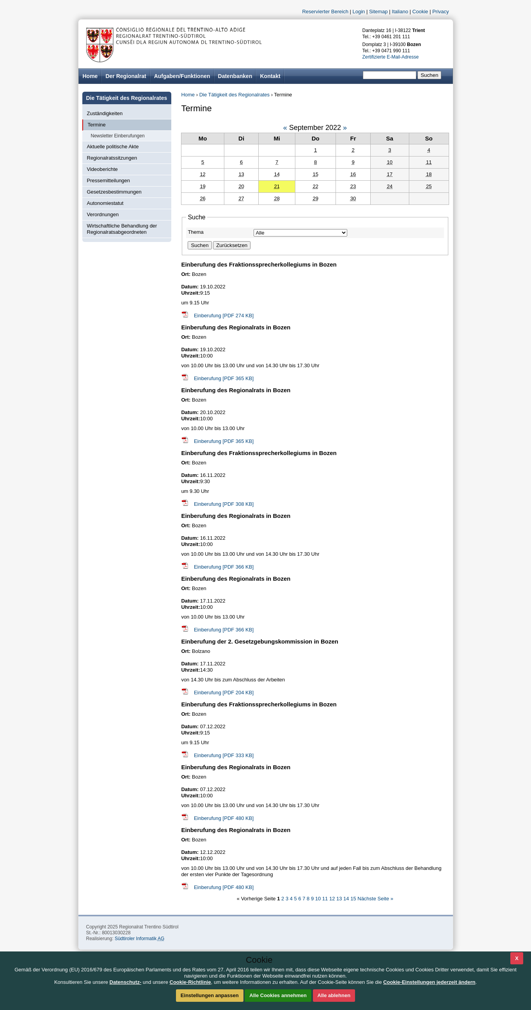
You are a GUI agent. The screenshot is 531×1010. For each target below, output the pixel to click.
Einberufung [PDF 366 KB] (224, 567)
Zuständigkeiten (105, 113)
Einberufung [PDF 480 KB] (224, 818)
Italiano (400, 11)
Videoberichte (102, 169)
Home (188, 95)
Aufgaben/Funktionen (182, 76)
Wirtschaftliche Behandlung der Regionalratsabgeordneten (122, 229)
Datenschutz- (126, 982)
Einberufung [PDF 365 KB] (224, 378)
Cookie (420, 11)
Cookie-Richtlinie (190, 982)
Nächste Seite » (375, 899)
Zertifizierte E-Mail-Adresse (390, 57)
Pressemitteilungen (108, 180)
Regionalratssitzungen (112, 158)
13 (339, 899)
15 (353, 899)
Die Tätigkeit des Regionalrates (234, 95)
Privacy (440, 11)
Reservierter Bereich (325, 11)
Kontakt (270, 76)
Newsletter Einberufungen (118, 136)
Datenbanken (235, 76)
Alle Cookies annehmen (278, 995)
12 (332, 899)
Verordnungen (103, 214)
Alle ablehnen (334, 995)
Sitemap (378, 11)
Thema (195, 232)
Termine (97, 125)
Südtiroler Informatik (139, 938)
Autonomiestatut (105, 203)
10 (318, 899)
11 (325, 899)
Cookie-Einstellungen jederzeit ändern (429, 982)
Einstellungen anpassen (210, 995)
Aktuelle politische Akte (113, 146)
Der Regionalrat (125, 76)
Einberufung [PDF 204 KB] (224, 692)
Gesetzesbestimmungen (114, 192)
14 (346, 899)
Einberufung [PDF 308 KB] (224, 504)
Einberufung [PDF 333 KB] (224, 755)
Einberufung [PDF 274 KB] (224, 315)
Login (359, 11)
